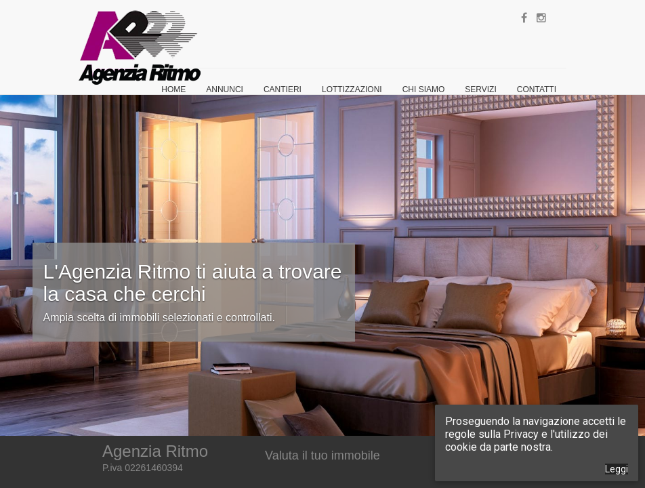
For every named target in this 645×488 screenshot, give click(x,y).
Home (173, 89)
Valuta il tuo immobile (322, 455)
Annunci (224, 89)
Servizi (480, 89)
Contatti (536, 89)
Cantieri (282, 89)
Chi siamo (423, 89)
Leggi (616, 469)
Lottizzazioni (352, 89)
